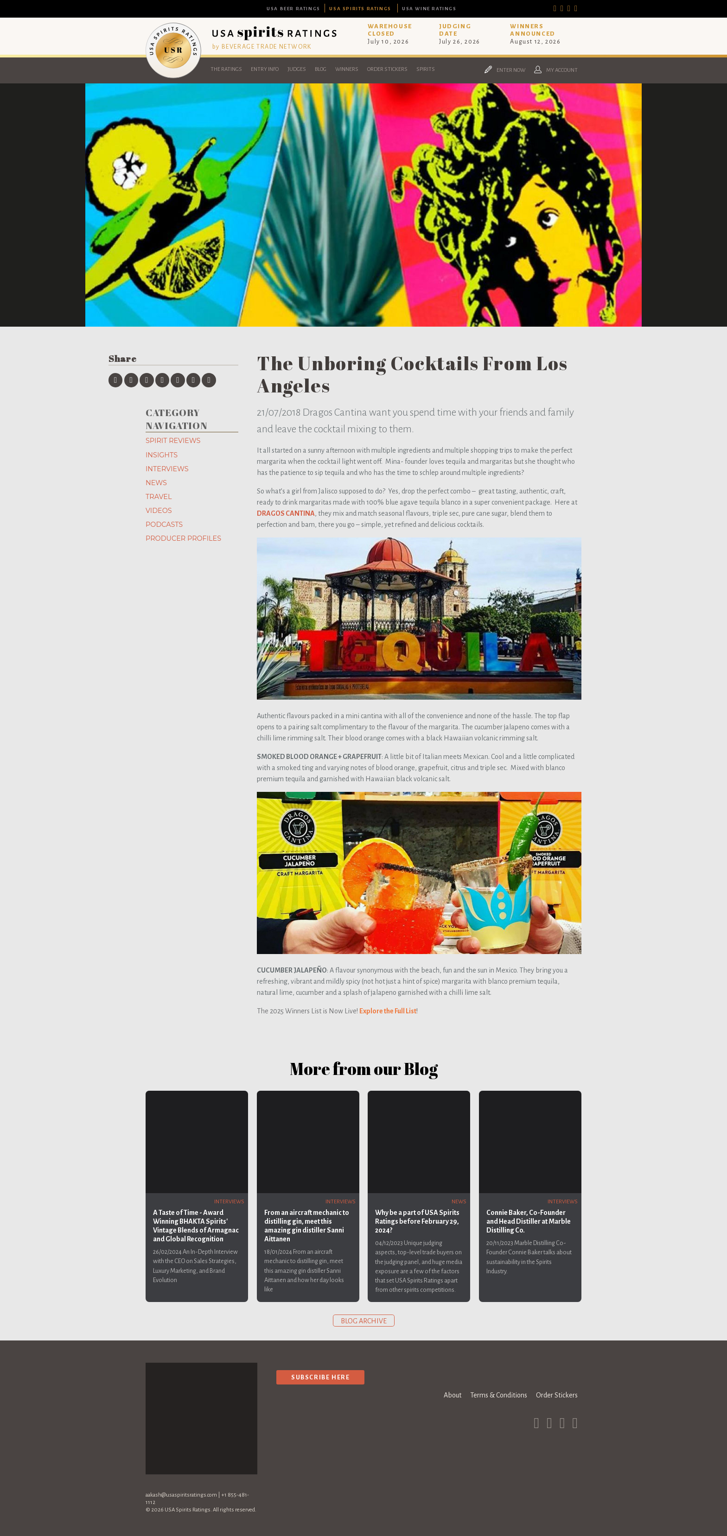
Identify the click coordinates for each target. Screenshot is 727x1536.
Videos (159, 510)
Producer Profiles (183, 538)
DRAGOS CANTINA (286, 513)
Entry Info (265, 69)
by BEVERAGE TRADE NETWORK (262, 46)
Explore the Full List (387, 1011)
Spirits (425, 69)
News (156, 483)
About (452, 1395)
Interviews (167, 469)
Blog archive (364, 1321)
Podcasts (164, 524)
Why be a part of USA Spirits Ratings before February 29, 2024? (417, 1221)
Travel (159, 497)
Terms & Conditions (498, 1395)
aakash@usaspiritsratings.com (181, 1495)
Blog (320, 69)
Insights (162, 455)
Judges (296, 69)
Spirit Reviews (173, 440)
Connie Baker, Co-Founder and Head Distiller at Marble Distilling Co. (528, 1221)
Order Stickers (387, 69)
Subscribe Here (320, 1377)
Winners (346, 69)
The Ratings (226, 69)
